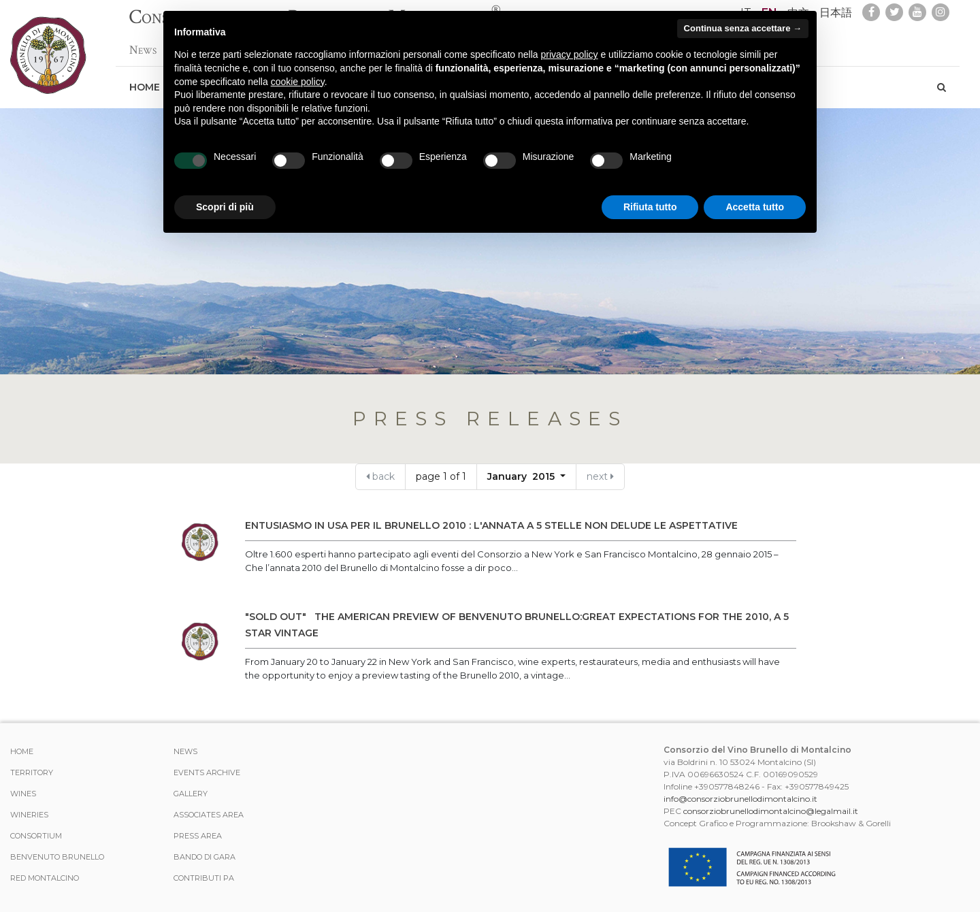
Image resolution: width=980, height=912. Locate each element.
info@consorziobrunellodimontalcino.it (740, 799)
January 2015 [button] (522, 476)
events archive (207, 772)
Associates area (209, 814)
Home (144, 80)
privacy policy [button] (569, 54)
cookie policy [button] (298, 81)
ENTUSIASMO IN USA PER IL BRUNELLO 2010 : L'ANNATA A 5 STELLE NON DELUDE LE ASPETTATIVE (491, 525)
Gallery (191, 793)
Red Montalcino (44, 878)
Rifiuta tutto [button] (650, 206)
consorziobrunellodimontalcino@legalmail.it (770, 811)
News (143, 43)
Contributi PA (204, 878)
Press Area (198, 836)
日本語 (835, 12)
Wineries (29, 814)
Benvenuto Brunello (57, 857)
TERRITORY (31, 772)
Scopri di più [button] (225, 206)
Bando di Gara (204, 857)
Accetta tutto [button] (754, 206)
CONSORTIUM (36, 836)
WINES (23, 793)
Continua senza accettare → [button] (743, 28)
